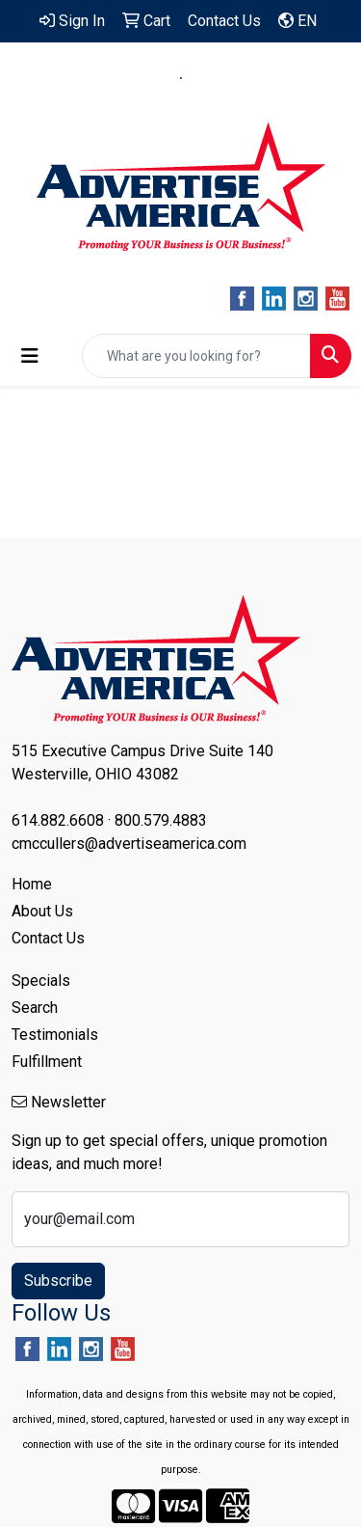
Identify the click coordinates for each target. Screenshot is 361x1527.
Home (32, 884)
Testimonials (55, 1034)
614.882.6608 (117, 78)
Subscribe (58, 1280)
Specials (41, 980)
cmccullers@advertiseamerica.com (181, 101)
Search (35, 1007)
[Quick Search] (196, 356)
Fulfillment (47, 1061)
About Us (42, 911)
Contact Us (48, 938)
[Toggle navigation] (30, 355)
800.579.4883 (244, 78)
